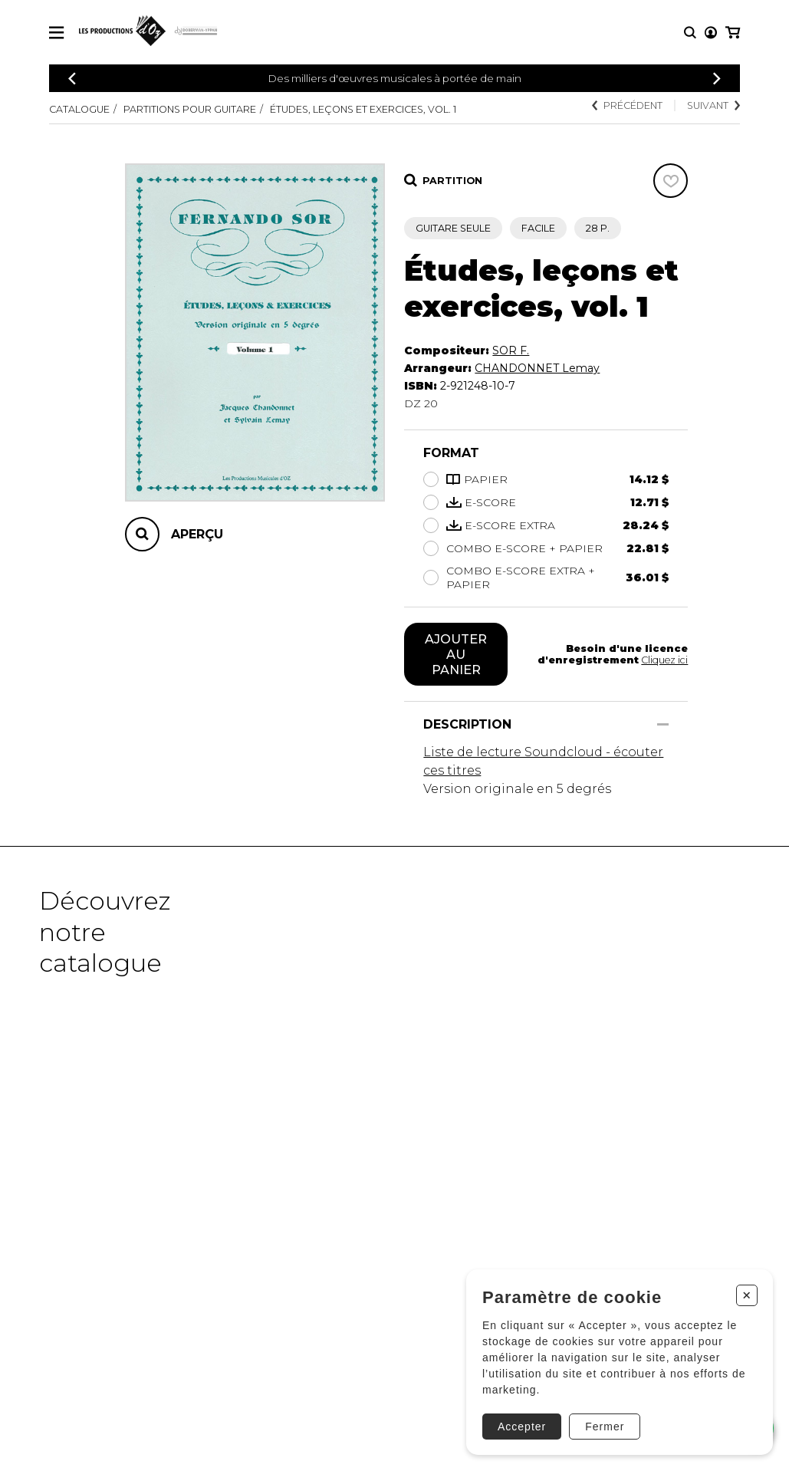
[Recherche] (690, 32)
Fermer (604, 1426)
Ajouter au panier (456, 654)
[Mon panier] (732, 32)
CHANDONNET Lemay (537, 368)
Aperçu (197, 534)
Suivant (713, 105)
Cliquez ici (664, 660)
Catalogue (79, 109)
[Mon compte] (711, 32)
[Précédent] (72, 78)
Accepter (522, 1426)
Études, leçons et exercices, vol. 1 (363, 109)
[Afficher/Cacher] (663, 724)
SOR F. (510, 350)
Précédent (627, 105)
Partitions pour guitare (189, 109)
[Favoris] (670, 180)
